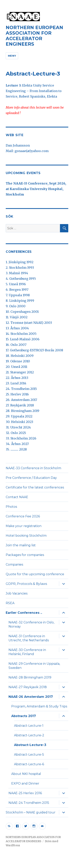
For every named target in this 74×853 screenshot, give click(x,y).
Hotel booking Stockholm (26, 535)
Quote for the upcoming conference (35, 574)
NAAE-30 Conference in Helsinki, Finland (27, 652)
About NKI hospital (26, 774)
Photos (11, 507)
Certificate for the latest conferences (35, 487)
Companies (14, 564)
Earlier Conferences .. (24, 613)
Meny (12, 55)
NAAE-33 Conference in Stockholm (33, 468)
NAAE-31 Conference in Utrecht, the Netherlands (28, 638)
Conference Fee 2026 (23, 516)
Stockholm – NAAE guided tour (30, 812)
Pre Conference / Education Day (31, 478)
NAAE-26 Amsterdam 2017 (30, 697)
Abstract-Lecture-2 (29, 735)
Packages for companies (25, 555)
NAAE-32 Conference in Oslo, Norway (31, 624)
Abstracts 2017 (23, 716)
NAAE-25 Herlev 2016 (25, 793)
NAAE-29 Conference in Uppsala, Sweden (34, 666)
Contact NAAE (17, 497)
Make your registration (23, 526)
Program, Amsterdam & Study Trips (39, 706)
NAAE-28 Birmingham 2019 (29, 677)
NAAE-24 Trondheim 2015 (28, 803)
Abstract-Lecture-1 (28, 725)
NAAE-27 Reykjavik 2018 (27, 687)
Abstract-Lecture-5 (29, 754)
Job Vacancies (16, 593)
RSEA (10, 603)
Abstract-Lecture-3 (30, 745)
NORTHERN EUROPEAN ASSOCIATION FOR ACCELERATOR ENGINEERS (34, 36)
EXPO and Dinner (25, 783)
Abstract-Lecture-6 (29, 764)
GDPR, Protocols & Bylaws (26, 584)
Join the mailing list (21, 545)
